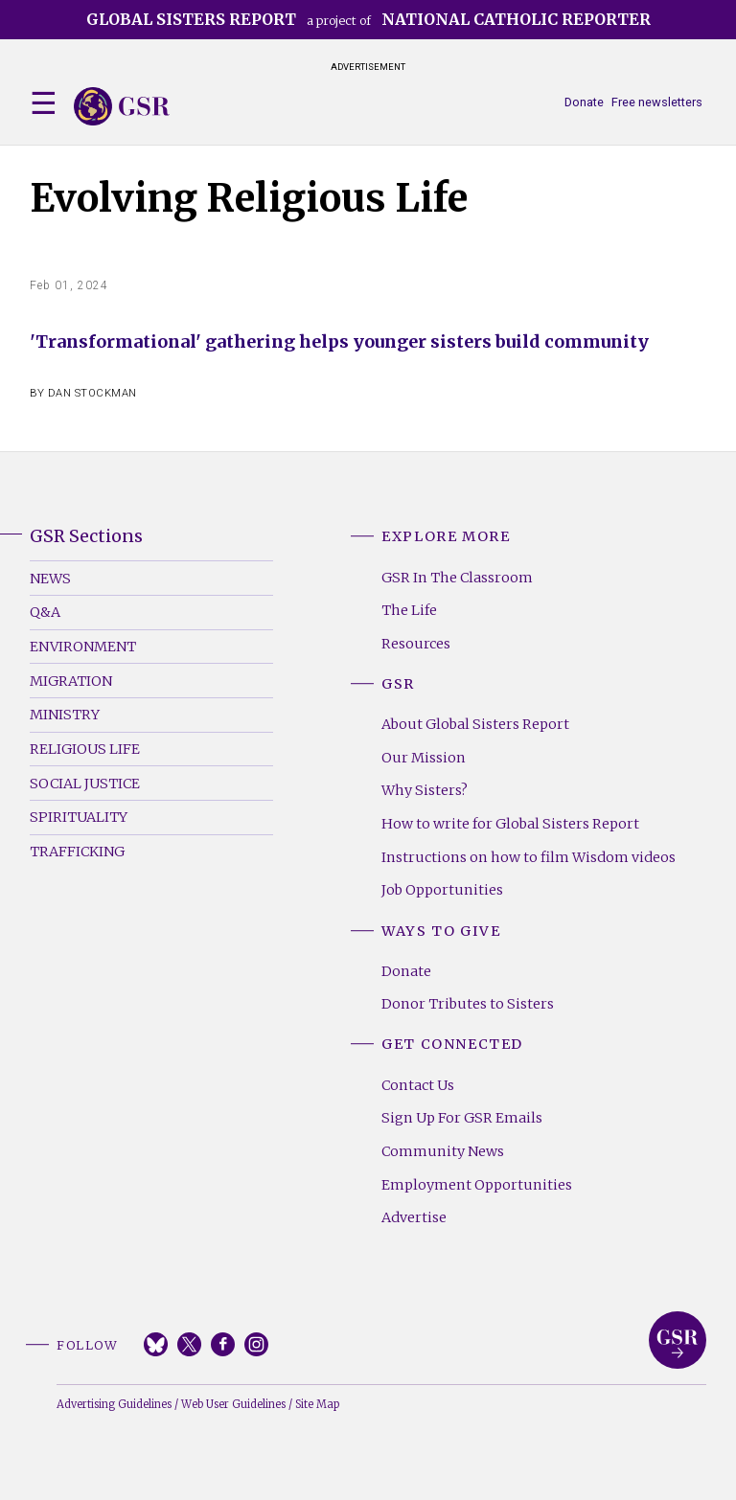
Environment (83, 646)
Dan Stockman (92, 393)
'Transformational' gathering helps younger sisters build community (339, 341)
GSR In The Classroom (457, 577)
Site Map (317, 1404)
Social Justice (85, 783)
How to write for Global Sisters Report (510, 823)
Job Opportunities (442, 889)
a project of (368, 19)
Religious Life (85, 749)
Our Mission (423, 757)
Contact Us (417, 1085)
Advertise (414, 1217)
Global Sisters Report (677, 1340)
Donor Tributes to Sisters (467, 1003)
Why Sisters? (424, 790)
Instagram (256, 1344)
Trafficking (77, 851)
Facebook (223, 1344)
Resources (415, 643)
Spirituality (78, 817)
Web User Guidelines (233, 1404)
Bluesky (156, 1344)
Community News (442, 1151)
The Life (409, 610)
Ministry (65, 714)
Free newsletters (656, 102)
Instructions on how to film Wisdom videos (528, 857)
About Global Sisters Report (475, 724)
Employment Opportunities (476, 1184)
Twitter (189, 1344)
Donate (584, 102)
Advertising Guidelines (114, 1404)
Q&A (45, 612)
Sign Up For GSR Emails (461, 1117)
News (50, 578)
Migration (71, 681)
